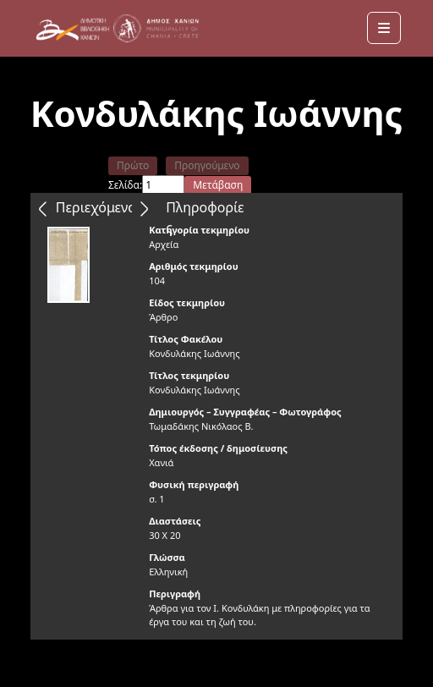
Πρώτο (133, 165)
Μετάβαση (218, 185)
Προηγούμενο (206, 165)
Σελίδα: (125, 185)
